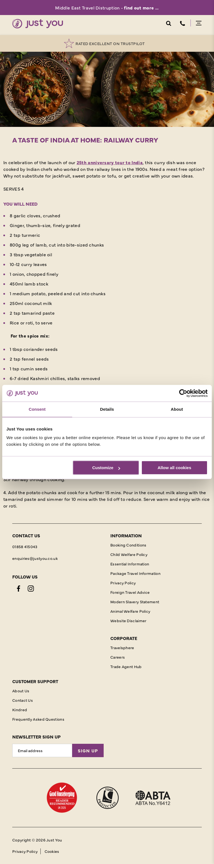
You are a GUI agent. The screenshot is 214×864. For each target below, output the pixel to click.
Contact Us (22, 700)
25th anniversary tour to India (110, 162)
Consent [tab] (37, 409)
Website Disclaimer (128, 620)
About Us (20, 690)
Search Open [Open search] (168, 23)
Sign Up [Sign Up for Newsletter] (88, 750)
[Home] (37, 23)
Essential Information (129, 564)
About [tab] (177, 409)
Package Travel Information (135, 573)
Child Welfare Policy (128, 554)
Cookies (52, 851)
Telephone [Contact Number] (182, 23)
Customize (106, 467)
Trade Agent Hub (126, 666)
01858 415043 (25, 546)
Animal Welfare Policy (130, 611)
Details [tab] (107, 409)
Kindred (19, 709)
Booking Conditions (128, 545)
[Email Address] (42, 750)
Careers (117, 657)
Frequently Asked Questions (38, 719)
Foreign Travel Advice (130, 592)
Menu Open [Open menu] (198, 23)
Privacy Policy (123, 582)
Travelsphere (122, 647)
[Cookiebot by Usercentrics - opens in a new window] (183, 393)
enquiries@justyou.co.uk (35, 558)
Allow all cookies (174, 467)
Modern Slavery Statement (134, 601)
